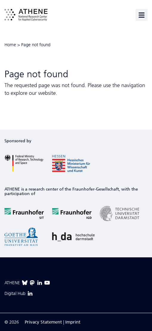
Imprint (72, 322)
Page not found (35, 44)
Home (10, 44)
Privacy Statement (43, 322)
